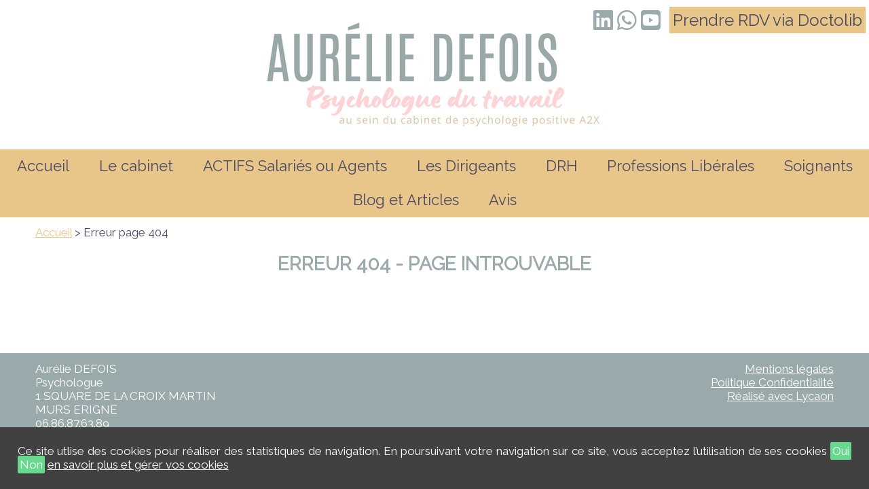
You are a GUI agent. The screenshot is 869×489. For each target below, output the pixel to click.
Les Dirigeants (466, 166)
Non (31, 464)
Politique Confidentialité (772, 382)
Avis (503, 200)
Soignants (818, 166)
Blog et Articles (406, 200)
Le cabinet (136, 166)
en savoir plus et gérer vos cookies (138, 464)
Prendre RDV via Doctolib (767, 20)
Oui (840, 451)
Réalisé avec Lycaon (780, 396)
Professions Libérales (680, 166)
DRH (561, 166)
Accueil (43, 166)
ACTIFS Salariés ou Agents (295, 166)
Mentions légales (789, 369)
